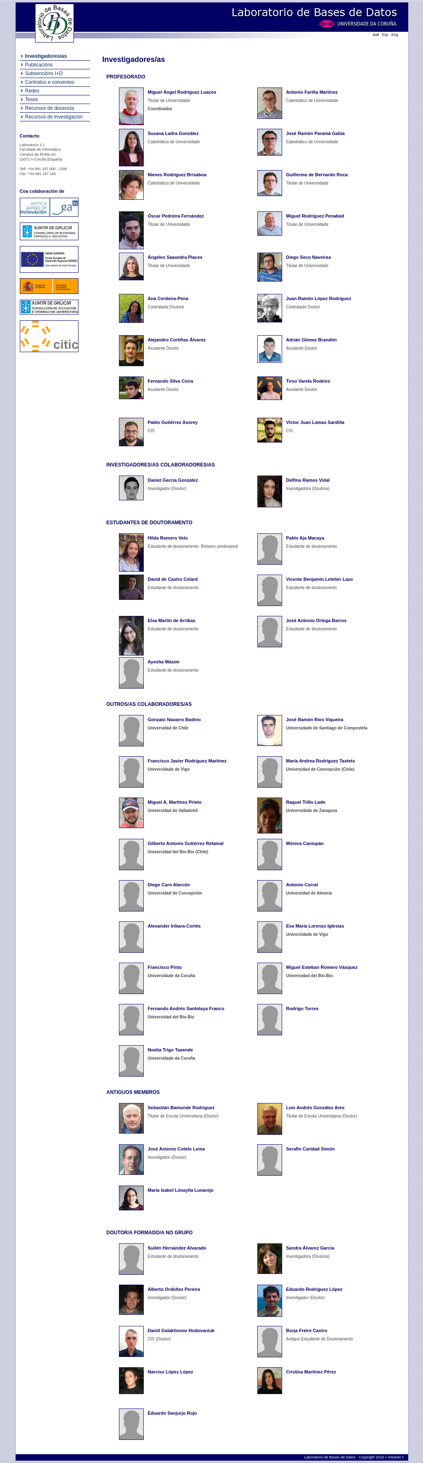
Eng (395, 35)
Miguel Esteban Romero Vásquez (322, 967)
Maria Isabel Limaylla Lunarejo (181, 1190)
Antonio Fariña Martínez (312, 92)
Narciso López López (170, 1371)
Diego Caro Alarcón (169, 884)
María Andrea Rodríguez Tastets (320, 760)
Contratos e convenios (49, 82)
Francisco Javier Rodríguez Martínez (187, 760)
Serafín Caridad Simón (310, 1148)
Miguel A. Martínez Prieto (175, 802)
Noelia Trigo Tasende (170, 1049)
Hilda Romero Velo (168, 537)
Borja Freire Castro (307, 1330)
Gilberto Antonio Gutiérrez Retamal (186, 843)
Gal (376, 35)
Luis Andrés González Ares (315, 1107)
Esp (385, 35)
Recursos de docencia (49, 108)
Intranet (395, 1457)
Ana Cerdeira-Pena (168, 298)
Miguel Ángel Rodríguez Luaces (182, 92)
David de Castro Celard (173, 579)
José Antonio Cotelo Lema (176, 1148)
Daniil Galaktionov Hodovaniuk (181, 1330)
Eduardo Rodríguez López (314, 1289)
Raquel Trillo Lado (306, 802)
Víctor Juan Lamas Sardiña (315, 422)
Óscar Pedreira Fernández (176, 215)
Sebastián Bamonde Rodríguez (181, 1107)
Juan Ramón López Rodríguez (319, 298)
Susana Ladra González (173, 133)
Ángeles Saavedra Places (175, 257)
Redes (32, 91)
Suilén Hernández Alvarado (177, 1247)
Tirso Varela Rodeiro (308, 381)
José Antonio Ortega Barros (316, 620)
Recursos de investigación (54, 117)
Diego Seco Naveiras (308, 257)
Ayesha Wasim (164, 661)
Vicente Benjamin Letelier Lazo (319, 579)
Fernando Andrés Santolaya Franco (186, 1008)
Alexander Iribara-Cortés (174, 925)
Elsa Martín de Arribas (172, 620)
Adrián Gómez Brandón (311, 339)
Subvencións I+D (44, 73)
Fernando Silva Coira (170, 381)
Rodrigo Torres (302, 1008)
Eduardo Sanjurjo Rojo (172, 1413)
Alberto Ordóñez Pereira (174, 1289)
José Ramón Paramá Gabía (315, 133)
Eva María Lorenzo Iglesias (315, 925)
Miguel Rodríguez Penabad (315, 215)
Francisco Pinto (165, 967)
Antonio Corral (302, 884)
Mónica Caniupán (305, 843)
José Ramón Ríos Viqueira (315, 719)
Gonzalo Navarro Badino (174, 719)
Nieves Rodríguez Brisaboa (177, 174)
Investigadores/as (46, 56)
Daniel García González (173, 480)
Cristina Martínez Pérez (311, 1371)
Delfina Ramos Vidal (308, 480)
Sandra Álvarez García (310, 1247)
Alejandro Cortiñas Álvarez (177, 339)
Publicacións (39, 65)
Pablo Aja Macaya (305, 537)
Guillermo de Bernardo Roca (317, 174)
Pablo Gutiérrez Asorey (173, 422)
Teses (31, 99)
